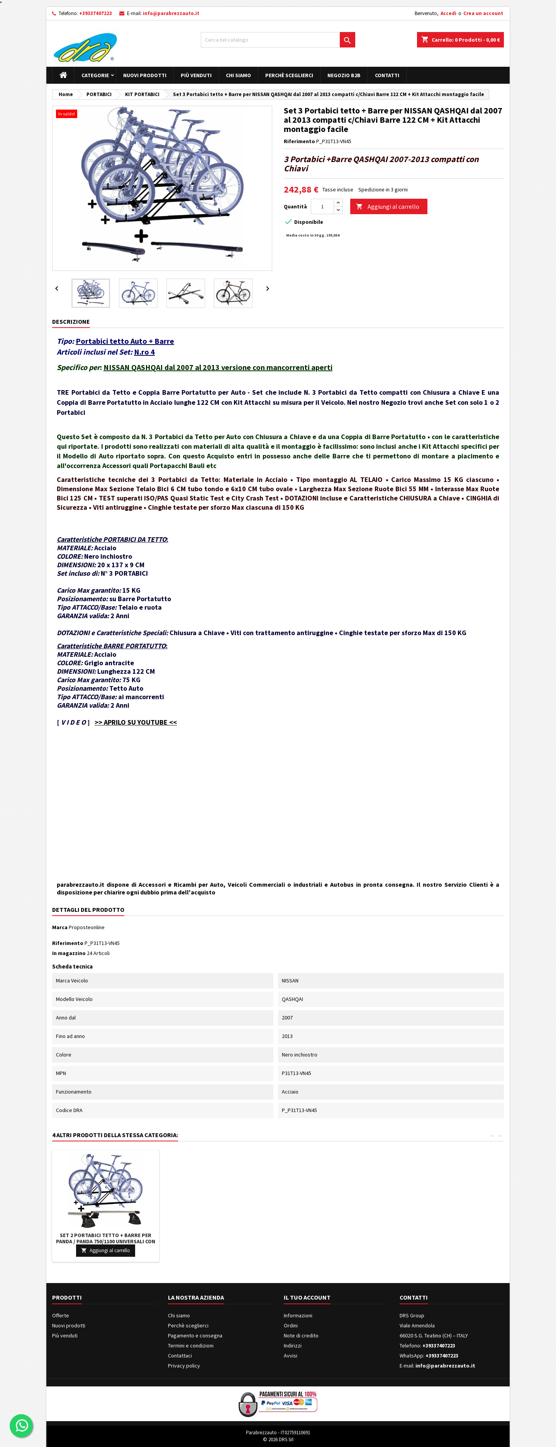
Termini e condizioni (191, 1345)
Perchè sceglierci (289, 75)
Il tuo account (307, 1297)
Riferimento (299, 141)
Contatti (387, 75)
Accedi (448, 13)
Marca (60, 927)
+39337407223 (95, 13)
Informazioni (298, 1315)
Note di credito (301, 1335)
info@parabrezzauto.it (171, 13)
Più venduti (196, 75)
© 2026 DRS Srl (278, 1439)
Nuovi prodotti (144, 75)
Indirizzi (293, 1345)
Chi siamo (238, 75)
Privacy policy (184, 1365)
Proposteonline (87, 927)
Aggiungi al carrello (387, 207)
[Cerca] (278, 39)
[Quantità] (322, 206)
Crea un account (483, 13)
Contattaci (180, 1355)
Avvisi (290, 1355)
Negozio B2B (344, 75)
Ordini (291, 1325)
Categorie (95, 75)
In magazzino (69, 953)
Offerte (60, 1315)
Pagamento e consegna (195, 1335)
